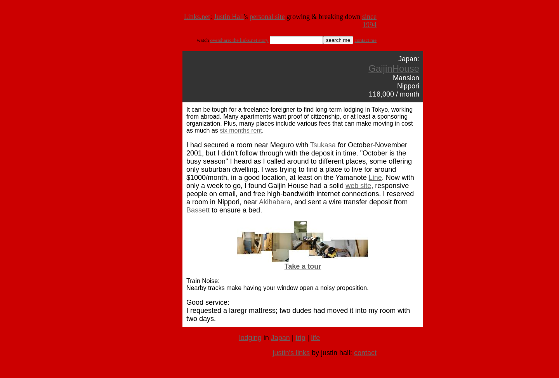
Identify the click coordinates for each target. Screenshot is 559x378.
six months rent (241, 130)
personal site (267, 17)
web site (358, 186)
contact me (365, 40)
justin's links (291, 353)
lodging (250, 338)
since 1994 (369, 21)
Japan (280, 338)
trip (301, 338)
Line (375, 177)
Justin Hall (229, 17)
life (315, 338)
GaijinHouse (393, 68)
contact (365, 353)
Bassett (198, 210)
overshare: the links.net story (239, 40)
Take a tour (303, 266)
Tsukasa (323, 145)
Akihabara (274, 202)
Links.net (197, 17)
